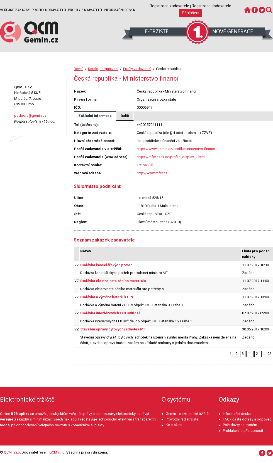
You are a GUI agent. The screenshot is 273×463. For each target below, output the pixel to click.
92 (269, 354)
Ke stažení (174, 425)
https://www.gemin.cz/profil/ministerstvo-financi (176, 149)
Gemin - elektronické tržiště (187, 414)
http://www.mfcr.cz (152, 173)
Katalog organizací (103, 69)
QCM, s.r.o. (12, 452)
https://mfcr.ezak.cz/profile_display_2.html (171, 157)
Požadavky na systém (240, 425)
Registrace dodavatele (211, 6)
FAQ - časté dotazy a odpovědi (247, 419)
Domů (78, 69)
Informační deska (119, 10)
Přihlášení (190, 13)
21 (258, 354)
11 (250, 354)
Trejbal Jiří (145, 165)
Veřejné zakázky (15, 10)
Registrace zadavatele (169, 6)
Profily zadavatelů (85, 10)
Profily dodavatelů (49, 10)
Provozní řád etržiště (182, 419)
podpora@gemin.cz (30, 115)
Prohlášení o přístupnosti (243, 431)
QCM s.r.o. (57, 452)
